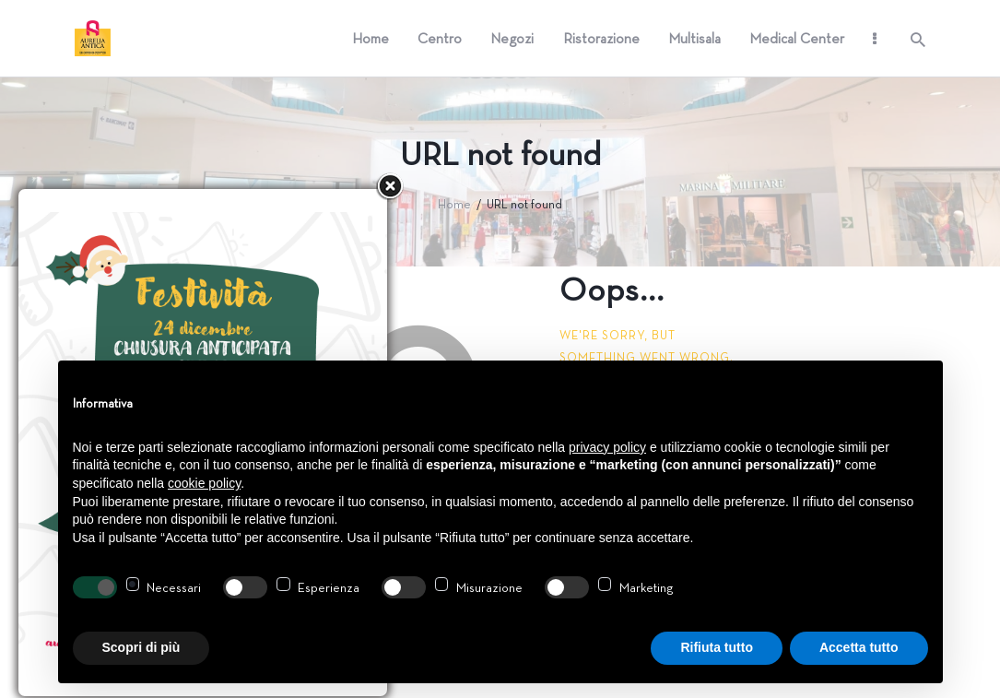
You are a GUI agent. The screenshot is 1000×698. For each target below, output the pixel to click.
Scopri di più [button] (141, 647)
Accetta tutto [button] (859, 647)
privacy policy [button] (607, 447)
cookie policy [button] (204, 483)
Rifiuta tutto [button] (716, 647)
